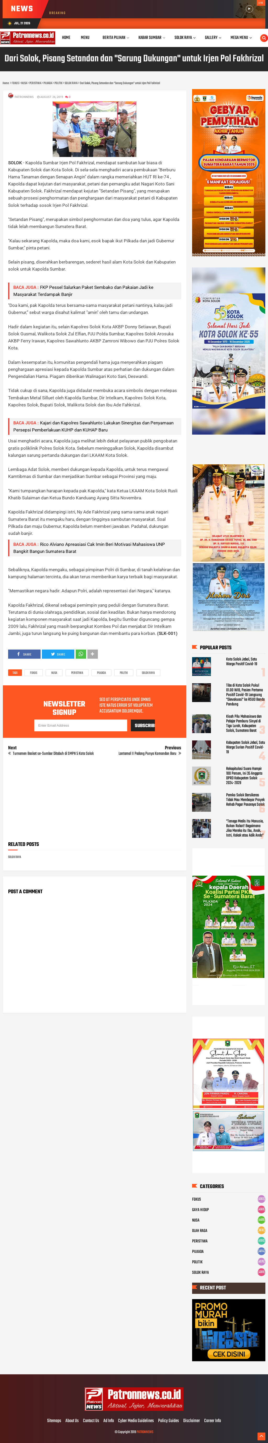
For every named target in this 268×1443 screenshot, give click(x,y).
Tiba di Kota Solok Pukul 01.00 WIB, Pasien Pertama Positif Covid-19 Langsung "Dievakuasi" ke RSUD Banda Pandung (245, 695)
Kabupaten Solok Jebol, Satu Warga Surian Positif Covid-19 (245, 747)
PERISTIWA (77, 673)
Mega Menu (239, 37)
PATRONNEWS (145, 1432)
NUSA (54, 673)
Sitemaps (54, 1421)
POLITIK (124, 673)
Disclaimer (191, 1421)
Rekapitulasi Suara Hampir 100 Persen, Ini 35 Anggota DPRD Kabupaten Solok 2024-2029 (244, 776)
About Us (72, 1421)
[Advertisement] (94, 800)
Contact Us (91, 1421)
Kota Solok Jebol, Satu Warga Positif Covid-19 (241, 662)
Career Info (212, 1421)
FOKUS (33, 673)
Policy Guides (168, 1421)
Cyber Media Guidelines (136, 1421)
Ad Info (108, 1421)
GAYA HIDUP (200, 1210)
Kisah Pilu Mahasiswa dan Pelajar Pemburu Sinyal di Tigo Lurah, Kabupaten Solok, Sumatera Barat (244, 723)
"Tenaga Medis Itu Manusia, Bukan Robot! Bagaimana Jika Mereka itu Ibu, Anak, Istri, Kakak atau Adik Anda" (245, 828)
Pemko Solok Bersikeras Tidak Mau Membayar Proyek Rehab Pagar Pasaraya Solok (245, 800)
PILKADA (101, 673)
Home (66, 37)
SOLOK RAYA (148, 673)
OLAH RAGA (199, 1231)
